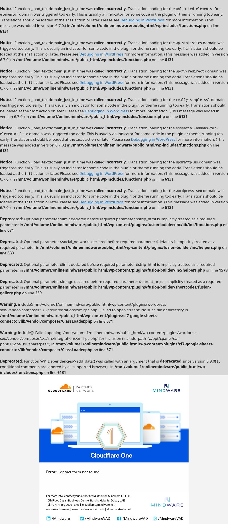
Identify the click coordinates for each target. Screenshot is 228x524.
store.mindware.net (118, 509)
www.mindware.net (58, 509)
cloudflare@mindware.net (98, 504)
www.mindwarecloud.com (88, 509)
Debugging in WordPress (142, 20)
